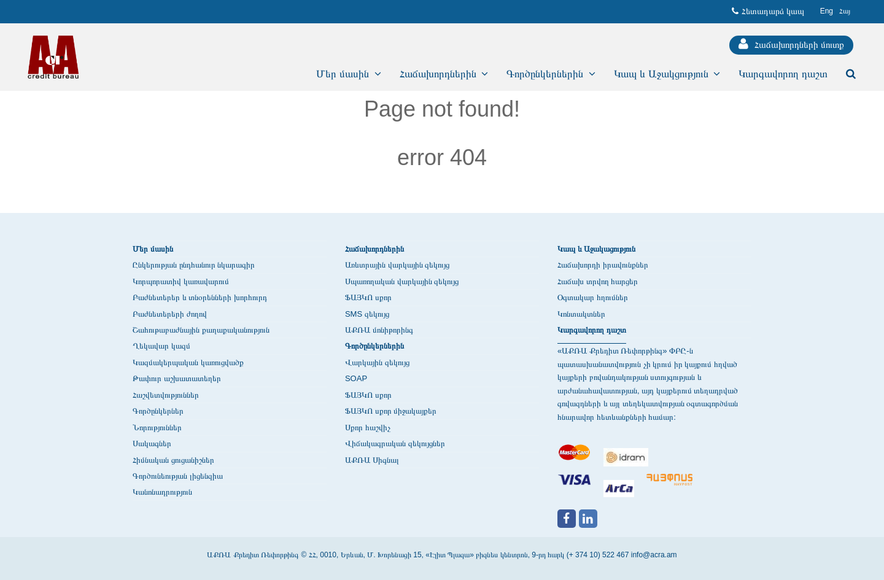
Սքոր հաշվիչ (367, 427)
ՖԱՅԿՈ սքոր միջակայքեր (390, 411)
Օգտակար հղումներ (592, 297)
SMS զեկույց (367, 314)
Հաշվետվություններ (166, 395)
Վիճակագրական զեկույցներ (395, 443)
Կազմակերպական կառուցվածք (188, 362)
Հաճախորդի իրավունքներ (602, 264)
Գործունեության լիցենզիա (178, 476)
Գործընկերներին (374, 345)
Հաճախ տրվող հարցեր (597, 281)
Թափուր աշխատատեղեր (177, 378)
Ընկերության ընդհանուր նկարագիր (194, 264)
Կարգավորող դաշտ (591, 329)
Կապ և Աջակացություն (596, 248)
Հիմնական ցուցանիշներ (173, 460)
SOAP (356, 378)
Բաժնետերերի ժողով (170, 314)
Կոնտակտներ (581, 314)
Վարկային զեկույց (377, 362)
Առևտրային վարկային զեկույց (397, 264)
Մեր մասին (153, 248)
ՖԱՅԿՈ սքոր (368, 297)
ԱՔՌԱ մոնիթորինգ (379, 329)
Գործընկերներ (158, 411)
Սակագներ (152, 443)
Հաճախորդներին (374, 248)
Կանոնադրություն (162, 492)
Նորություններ (157, 427)
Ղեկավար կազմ (161, 345)
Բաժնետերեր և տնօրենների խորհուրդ (200, 297)
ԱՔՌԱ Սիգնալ (372, 460)
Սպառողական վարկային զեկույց (402, 281)
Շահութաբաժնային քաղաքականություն (201, 329)
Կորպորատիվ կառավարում (181, 281)
